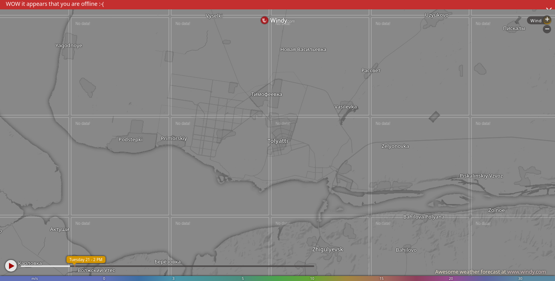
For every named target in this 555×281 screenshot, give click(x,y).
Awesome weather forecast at (490, 271)
